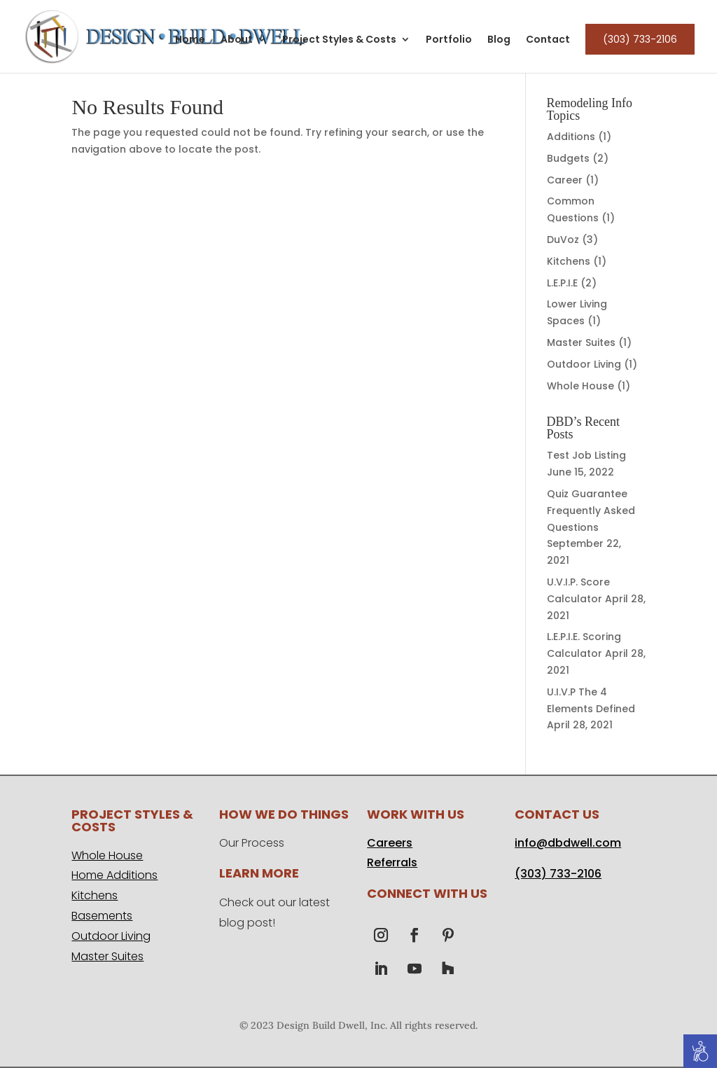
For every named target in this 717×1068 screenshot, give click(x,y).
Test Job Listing (586, 455)
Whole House (580, 386)
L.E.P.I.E (562, 283)
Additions (571, 137)
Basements (101, 916)
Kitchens (568, 261)
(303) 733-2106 (640, 39)
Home (190, 40)
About (237, 40)
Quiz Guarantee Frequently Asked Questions (591, 510)
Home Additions (114, 875)
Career (565, 180)
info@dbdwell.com (568, 843)
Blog (498, 40)
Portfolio (449, 40)
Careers (389, 843)
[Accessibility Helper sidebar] (700, 1051)
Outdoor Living (584, 364)
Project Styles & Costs (339, 40)
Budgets (568, 158)
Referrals (392, 862)
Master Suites (581, 342)
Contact (548, 40)
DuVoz (563, 240)
